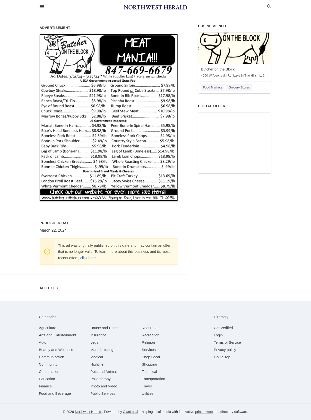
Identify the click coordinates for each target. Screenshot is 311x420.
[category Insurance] (98, 335)
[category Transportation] (153, 379)
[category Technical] (149, 371)
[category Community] (48, 364)
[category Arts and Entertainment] (57, 335)
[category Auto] (42, 342)
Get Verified (223, 328)
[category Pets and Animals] (104, 371)
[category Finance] (45, 386)
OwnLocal (130, 412)
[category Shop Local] (151, 357)
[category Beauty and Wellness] (56, 350)
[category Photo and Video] (103, 386)
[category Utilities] (147, 393)
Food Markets (212, 87)
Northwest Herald (88, 412)
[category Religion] (148, 342)
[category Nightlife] (97, 364)
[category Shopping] (149, 364)
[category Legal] (94, 342)
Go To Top (222, 357)
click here (87, 258)
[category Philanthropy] (100, 379)
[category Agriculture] (47, 328)
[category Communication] (51, 357)
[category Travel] (147, 386)
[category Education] (47, 379)
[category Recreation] (150, 335)
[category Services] (149, 350)
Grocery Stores (239, 87)
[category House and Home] (104, 328)
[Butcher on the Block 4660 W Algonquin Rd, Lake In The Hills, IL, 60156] (234, 56)
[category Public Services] (102, 393)
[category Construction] (49, 371)
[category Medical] (96, 357)
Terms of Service (227, 342)
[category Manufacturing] (101, 350)
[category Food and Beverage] (55, 393)
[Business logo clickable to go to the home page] (155, 7)
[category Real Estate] (151, 328)
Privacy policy (225, 350)
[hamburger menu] (42, 7)
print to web (204, 412)
